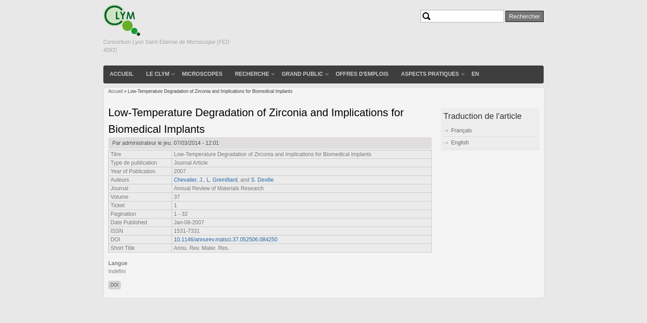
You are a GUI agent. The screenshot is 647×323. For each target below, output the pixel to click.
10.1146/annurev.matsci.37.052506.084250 (226, 239)
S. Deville (262, 180)
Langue (118, 263)
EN (475, 74)
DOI (115, 285)
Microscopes (202, 74)
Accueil (121, 74)
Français (461, 130)
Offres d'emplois (362, 74)
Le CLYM (157, 74)
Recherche (252, 74)
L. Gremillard (222, 180)
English (460, 143)
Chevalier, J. (189, 180)
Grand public (302, 74)
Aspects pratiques (430, 74)
